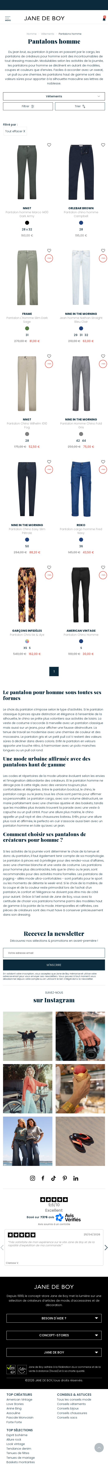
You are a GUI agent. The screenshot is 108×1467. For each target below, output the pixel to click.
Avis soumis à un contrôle (54, 1224)
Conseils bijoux (67, 1408)
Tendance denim (18, 1449)
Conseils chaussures (72, 1413)
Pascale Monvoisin (19, 1418)
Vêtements (73, 96)
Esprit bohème (17, 1435)
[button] (103, 19)
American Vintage (19, 1400)
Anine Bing (13, 1408)
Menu (8, 20)
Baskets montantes (20, 1462)
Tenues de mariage (20, 1458)
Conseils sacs (67, 1418)
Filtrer (28, 106)
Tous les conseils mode (74, 1400)
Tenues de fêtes (17, 1453)
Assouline (13, 1413)
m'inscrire (54, 965)
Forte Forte (14, 1422)
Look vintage (15, 1444)
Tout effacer (15, 131)
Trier (80, 106)
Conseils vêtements (71, 1404)
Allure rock (13, 1440)
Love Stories (15, 1404)
